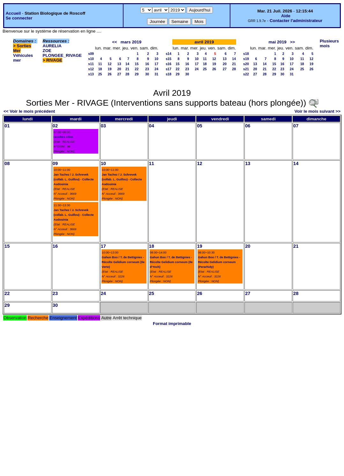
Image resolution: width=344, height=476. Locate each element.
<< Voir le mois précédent (29, 111)
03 (103, 125)
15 (136, 64)
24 (156, 69)
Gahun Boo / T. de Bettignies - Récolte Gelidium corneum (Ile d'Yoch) (171, 262)
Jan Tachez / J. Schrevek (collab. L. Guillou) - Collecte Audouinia (74, 179)
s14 (168, 54)
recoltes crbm (63, 137)
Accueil (13, 13)
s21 (246, 69)
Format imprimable (172, 323)
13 (119, 64)
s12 (91, 69)
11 (100, 64)
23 (147, 69)
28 (127, 74)
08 (7, 163)
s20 (246, 64)
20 (119, 69)
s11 (91, 64)
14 (127, 64)
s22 (246, 74)
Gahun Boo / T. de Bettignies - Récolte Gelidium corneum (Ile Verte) (123, 262)
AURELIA (52, 45)
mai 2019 (277, 42)
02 (55, 125)
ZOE (47, 50)
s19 (246, 59)
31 (156, 74)
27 (119, 74)
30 (147, 74)
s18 (168, 74)
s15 (168, 59)
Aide (285, 15)
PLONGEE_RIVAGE (62, 55)
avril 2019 (204, 42)
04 (151, 125)
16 (147, 64)
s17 (168, 69)
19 (110, 69)
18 (100, 69)
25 (100, 74)
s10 (91, 59)
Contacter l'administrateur (296, 20)
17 (156, 64)
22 (136, 69)
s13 (91, 74)
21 (127, 69)
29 (136, 74)
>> (292, 42)
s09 (91, 54)
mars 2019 (131, 42)
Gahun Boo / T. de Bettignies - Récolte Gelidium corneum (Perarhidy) (219, 262)
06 (247, 125)
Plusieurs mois (329, 43)
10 (156, 59)
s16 (168, 64)
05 (199, 125)
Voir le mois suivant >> (317, 111)
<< (114, 42)
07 (295, 125)
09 (55, 163)
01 (7, 125)
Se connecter (19, 18)
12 (110, 64)
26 (110, 74)
